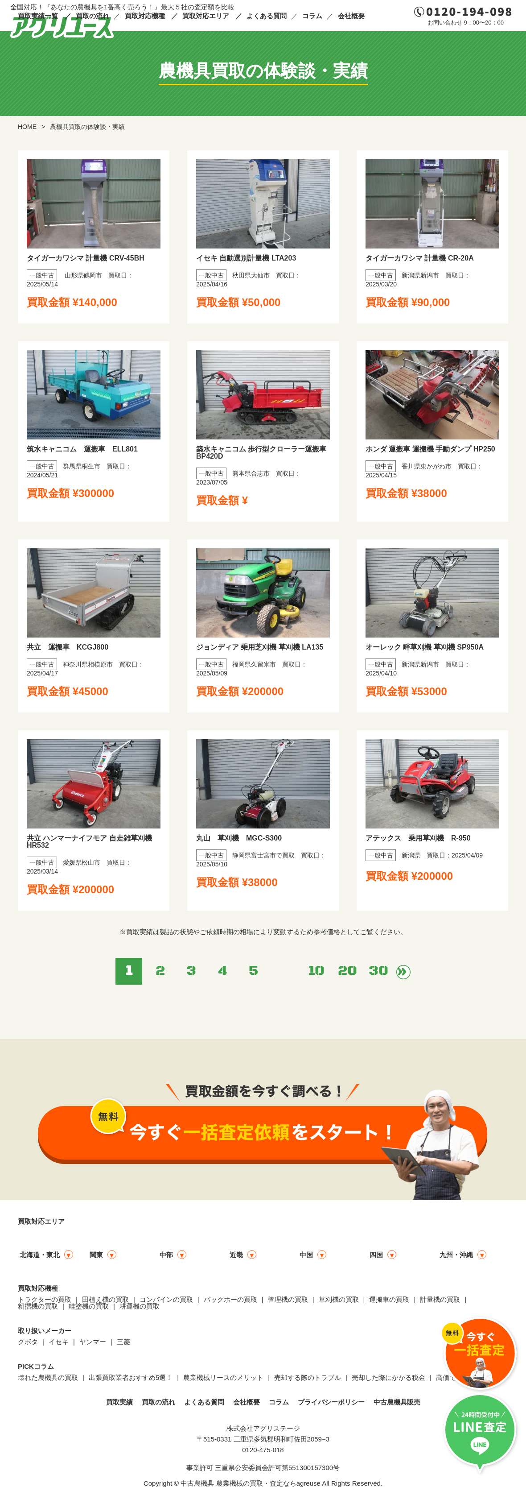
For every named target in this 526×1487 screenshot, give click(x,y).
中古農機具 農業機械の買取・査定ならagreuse (250, 1483)
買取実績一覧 (38, 16)
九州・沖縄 (456, 1255)
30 (378, 971)
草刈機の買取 (339, 1299)
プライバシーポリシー (331, 1402)
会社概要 (351, 16)
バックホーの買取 (230, 1299)
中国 (306, 1255)
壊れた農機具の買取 (48, 1377)
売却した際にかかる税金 (388, 1377)
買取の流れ (92, 16)
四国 (376, 1255)
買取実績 (119, 1402)
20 (347, 971)
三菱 (123, 1342)
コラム (312, 16)
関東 (96, 1255)
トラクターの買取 (44, 1299)
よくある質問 (267, 16)
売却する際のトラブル (307, 1377)
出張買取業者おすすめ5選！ (131, 1377)
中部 (166, 1255)
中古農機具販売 (397, 1402)
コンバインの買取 (166, 1299)
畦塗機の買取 (89, 1306)
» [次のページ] (403, 972)
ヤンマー (92, 1342)
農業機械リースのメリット (223, 1377)
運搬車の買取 (389, 1299)
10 (316, 971)
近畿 (236, 1255)
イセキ (59, 1342)
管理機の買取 (288, 1299)
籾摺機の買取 (38, 1306)
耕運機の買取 (139, 1306)
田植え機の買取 (105, 1299)
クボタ (28, 1342)
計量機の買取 (440, 1299)
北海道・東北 (40, 1255)
